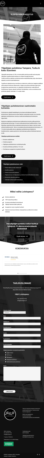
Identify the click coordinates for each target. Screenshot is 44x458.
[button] (25, 273)
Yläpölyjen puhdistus (12, 359)
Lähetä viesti (9, 391)
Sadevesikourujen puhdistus (13, 361)
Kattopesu (9, 355)
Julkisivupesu (10, 352)
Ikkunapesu (9, 357)
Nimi (4, 316)
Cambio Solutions (12, 456)
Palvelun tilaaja (7, 310)
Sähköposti (6, 321)
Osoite (5, 333)
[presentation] (13, 384)
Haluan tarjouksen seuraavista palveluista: (14, 350)
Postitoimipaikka (7, 344)
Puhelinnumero (7, 327)
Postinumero (6, 338)
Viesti (4, 365)
